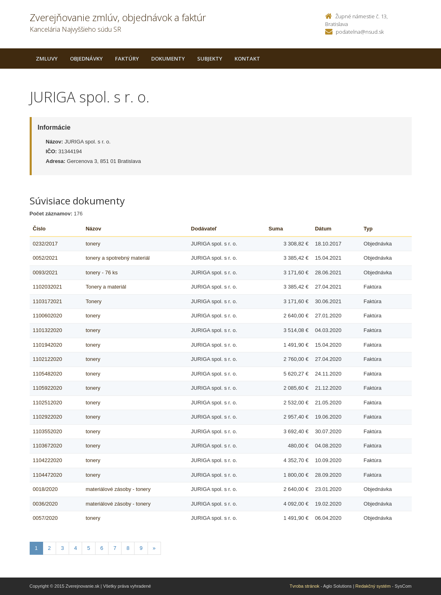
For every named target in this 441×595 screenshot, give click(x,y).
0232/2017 (45, 244)
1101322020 (47, 330)
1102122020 (47, 359)
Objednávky (86, 58)
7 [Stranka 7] (114, 548)
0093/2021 (45, 272)
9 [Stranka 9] (140, 548)
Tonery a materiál (106, 287)
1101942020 (47, 345)
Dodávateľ (204, 229)
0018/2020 (45, 489)
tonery (93, 244)
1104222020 (47, 460)
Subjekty (209, 58)
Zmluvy (47, 58)
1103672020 (47, 446)
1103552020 (47, 431)
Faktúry (127, 58)
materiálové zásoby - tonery (118, 489)
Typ (368, 229)
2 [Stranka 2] (49, 548)
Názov (93, 229)
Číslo (39, 229)
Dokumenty (168, 58)
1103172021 (47, 301)
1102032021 (47, 287)
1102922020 (47, 417)
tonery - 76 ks (102, 272)
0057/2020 (45, 518)
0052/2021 (45, 258)
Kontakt (247, 58)
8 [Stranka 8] (127, 548)
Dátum (323, 229)
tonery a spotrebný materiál (118, 258)
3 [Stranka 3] (62, 548)
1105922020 (47, 388)
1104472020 (47, 475)
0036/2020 (45, 504)
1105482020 (47, 374)
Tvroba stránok (304, 586)
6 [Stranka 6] (101, 548)
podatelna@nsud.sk (360, 31)
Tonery (94, 301)
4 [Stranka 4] (75, 548)
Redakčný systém (373, 586)
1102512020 (47, 403)
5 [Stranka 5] (88, 548)
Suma (276, 229)
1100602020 (47, 316)
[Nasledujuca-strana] (154, 548)
